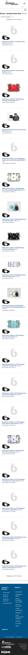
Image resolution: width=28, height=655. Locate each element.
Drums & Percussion (19, 605)
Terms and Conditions (10, 637)
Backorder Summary (6, 600)
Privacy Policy (19, 637)
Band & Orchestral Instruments (19, 600)
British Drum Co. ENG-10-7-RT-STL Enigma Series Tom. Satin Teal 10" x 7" (13, 336)
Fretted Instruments (19, 609)
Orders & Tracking (5, 595)
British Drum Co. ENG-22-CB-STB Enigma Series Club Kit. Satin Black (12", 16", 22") (14, 537)
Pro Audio (18, 623)
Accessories (19, 592)
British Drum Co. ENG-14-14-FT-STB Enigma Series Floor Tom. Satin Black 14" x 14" (13, 508)
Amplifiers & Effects (19, 595)
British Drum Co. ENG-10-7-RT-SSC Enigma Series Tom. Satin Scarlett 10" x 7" (13, 99)
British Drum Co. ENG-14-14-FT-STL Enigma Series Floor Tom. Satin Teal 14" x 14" (13, 364)
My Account (6, 592)
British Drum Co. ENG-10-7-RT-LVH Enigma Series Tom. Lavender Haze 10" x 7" (13, 451)
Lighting (18, 621)
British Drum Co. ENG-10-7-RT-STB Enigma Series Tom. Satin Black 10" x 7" (13, 248)
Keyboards (18, 613)
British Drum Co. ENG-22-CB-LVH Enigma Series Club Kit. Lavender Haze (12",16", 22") (14, 566)
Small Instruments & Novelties (20, 616)
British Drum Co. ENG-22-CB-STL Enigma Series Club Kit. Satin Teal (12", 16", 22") (14, 219)
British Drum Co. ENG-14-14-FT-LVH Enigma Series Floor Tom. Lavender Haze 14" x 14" (13, 480)
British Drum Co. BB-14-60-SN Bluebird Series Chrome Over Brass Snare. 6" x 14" (14, 275)
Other (17, 626)
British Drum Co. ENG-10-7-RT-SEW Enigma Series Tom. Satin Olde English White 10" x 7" (13, 189)
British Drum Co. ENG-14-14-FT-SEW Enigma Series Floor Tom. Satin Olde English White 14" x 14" (14, 160)
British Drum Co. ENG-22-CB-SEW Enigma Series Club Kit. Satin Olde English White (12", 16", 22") (13, 307)
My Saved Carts (7, 603)
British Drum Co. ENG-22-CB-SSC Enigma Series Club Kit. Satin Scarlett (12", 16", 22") (14, 393)
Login (22, 6)
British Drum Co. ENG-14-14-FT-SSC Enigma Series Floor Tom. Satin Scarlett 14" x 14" (13, 422)
